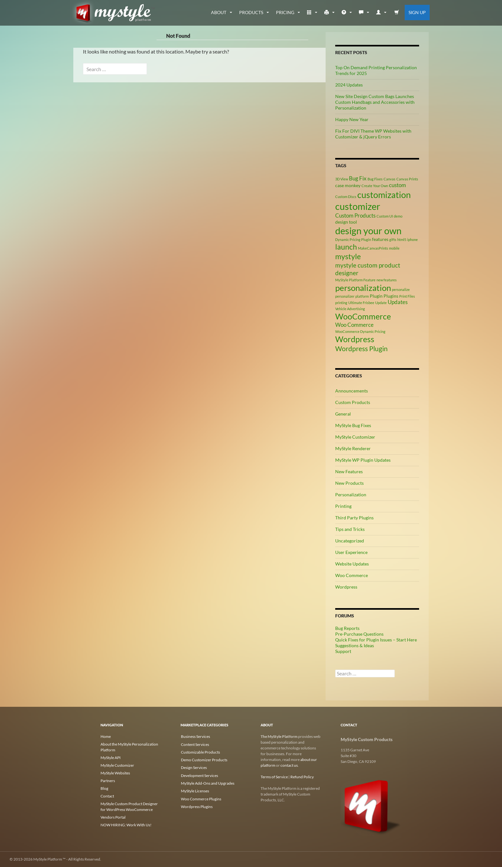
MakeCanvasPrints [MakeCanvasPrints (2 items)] (373, 248)
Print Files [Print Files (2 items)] (407, 296)
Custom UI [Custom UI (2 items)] (384, 216)
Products (251, 12)
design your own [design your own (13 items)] (368, 230)
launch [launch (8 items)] (346, 246)
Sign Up (417, 12)
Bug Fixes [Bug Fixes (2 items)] (375, 179)
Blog (104, 788)
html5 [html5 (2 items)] (401, 239)
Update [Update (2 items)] (381, 303)
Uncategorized (349, 540)
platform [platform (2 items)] (362, 296)
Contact (107, 796)
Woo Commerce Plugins (201, 798)
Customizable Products (200, 751)
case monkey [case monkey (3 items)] (347, 185)
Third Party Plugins (354, 517)
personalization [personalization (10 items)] (363, 288)
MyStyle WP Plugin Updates (363, 460)
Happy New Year (351, 119)
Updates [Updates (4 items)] (398, 302)
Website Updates (352, 563)
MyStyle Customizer (355, 437)
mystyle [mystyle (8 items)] (348, 256)
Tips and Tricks (350, 529)
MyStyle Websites (115, 773)
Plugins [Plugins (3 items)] (391, 296)
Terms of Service (274, 776)
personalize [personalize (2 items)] (401, 289)
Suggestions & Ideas (354, 645)
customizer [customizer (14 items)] (357, 206)
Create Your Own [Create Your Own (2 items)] (374, 186)
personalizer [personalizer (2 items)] (344, 296)
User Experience (351, 552)
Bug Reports (347, 628)
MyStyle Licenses (195, 790)
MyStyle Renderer (353, 448)
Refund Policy (302, 776)
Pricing (285, 12)
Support (343, 651)
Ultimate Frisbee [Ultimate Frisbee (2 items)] (361, 303)
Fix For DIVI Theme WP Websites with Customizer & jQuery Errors (373, 133)
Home (106, 736)
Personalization (350, 494)
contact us (289, 765)
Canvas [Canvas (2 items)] (389, 179)
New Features (349, 471)
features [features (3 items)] (380, 239)
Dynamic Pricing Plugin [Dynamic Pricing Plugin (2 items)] (353, 239)
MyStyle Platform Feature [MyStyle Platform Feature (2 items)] (355, 280)
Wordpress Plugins (196, 805)
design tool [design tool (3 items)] (346, 222)
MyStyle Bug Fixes (353, 425)
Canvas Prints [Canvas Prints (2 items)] (407, 179)
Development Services (199, 774)
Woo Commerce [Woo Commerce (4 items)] (354, 325)
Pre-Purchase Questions (359, 634)
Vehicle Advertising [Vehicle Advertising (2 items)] (350, 309)
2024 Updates (349, 84)
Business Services (195, 736)
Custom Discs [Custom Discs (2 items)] (345, 196)
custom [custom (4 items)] (397, 185)
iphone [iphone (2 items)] (412, 239)
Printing (343, 506)
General (343, 414)
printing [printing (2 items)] (341, 303)
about (218, 12)
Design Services (193, 767)
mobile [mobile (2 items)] (394, 248)
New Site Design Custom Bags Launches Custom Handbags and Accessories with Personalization (375, 102)
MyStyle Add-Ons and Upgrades (207, 782)
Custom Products (352, 402)
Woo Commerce (351, 575)
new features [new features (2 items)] (386, 280)
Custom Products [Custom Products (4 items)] (355, 215)
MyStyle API (111, 757)
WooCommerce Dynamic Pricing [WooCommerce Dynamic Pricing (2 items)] (360, 331)
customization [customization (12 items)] (384, 194)
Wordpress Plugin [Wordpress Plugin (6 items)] (361, 348)
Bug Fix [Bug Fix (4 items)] (358, 178)
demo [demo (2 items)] (398, 216)
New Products (349, 483)
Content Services (195, 744)
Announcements (351, 390)
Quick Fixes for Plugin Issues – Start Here (376, 639)
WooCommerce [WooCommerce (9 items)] (363, 316)
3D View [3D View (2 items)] (341, 179)
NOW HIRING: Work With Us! (126, 824)
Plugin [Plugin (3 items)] (376, 296)
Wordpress (346, 587)
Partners (108, 780)
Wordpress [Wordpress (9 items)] (354, 339)
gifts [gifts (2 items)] (392, 239)
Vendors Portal (113, 817)
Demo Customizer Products (204, 759)
